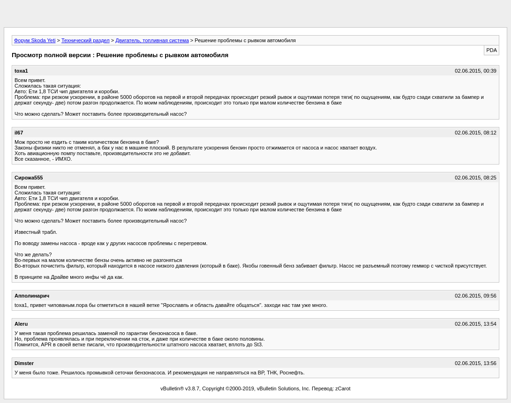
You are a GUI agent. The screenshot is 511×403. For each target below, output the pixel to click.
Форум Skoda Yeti (34, 40)
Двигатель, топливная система (151, 40)
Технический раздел (85, 40)
